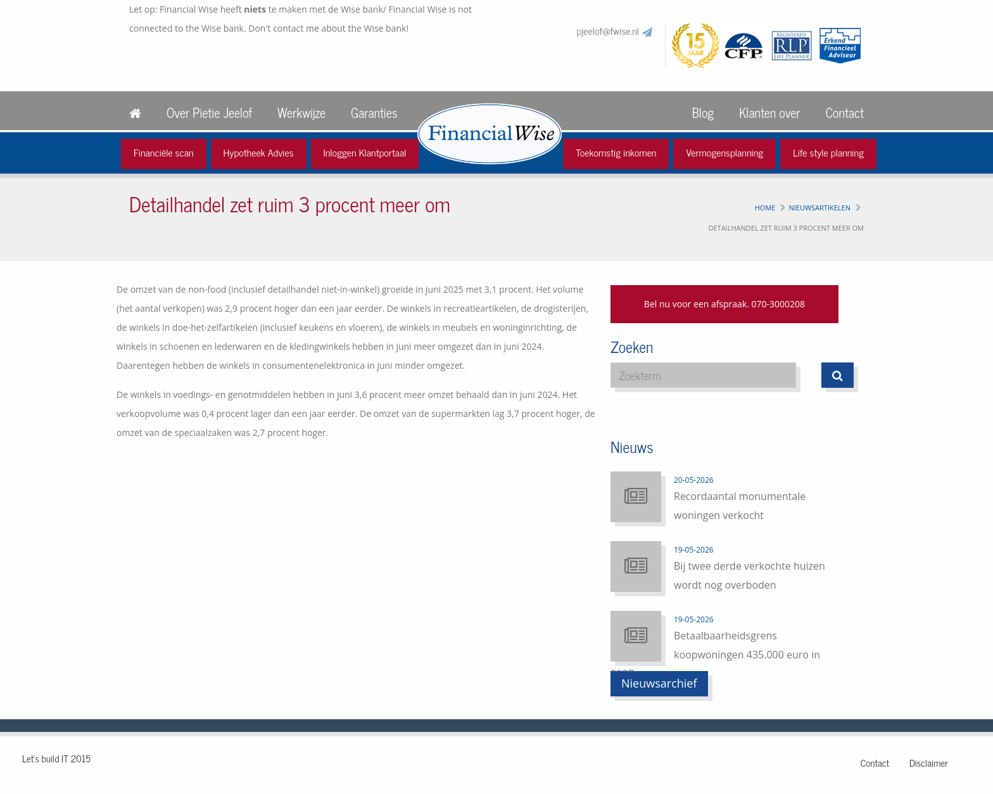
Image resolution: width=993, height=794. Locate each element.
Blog (703, 112)
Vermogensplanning (724, 152)
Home (765, 207)
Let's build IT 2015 (56, 758)
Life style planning (828, 152)
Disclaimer (928, 763)
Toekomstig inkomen (616, 152)
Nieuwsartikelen (819, 207)
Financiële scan (164, 152)
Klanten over (769, 112)
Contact (845, 112)
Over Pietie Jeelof (209, 112)
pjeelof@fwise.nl (608, 30)
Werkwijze (301, 112)
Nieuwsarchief (659, 683)
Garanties (374, 112)
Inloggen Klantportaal (365, 152)
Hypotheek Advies (259, 152)
